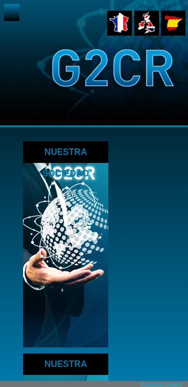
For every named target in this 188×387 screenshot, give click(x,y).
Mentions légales (161, 384)
